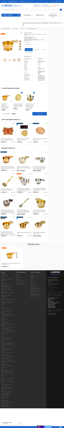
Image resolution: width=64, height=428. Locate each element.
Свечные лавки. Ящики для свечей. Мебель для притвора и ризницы (7, 371)
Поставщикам (32, 285)
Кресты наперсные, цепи (5, 328)
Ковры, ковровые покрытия (6, 313)
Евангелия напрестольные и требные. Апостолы (7, 293)
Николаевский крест (51, 306)
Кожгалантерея (3, 316)
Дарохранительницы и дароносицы (7, 289)
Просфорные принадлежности (6, 365)
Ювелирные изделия (4, 404)
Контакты (23, 1)
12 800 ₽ (5, 266)
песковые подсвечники (52, 303)
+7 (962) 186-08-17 (44, 4)
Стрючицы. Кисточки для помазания (7, 381)
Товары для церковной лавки (21, 283)
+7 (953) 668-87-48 (36, 6)
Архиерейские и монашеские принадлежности (6, 280)
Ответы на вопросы (33, 292)
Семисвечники (3, 375)
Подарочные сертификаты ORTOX (7, 352)
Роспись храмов (4, 367)
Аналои (2, 277)
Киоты (2, 309)
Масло (2, 340)
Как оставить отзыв (19, 277)
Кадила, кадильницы (4, 307)
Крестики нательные (4, 322)
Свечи (2, 368)
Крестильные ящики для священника (7, 331)
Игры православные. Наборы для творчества (7, 303)
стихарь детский (51, 301)
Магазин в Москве (33, 286)
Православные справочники (35, 291)
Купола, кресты (3, 334)
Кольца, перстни (4, 319)
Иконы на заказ (18, 282)
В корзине (56, 427)
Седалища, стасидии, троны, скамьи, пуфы (7, 374)
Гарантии (32, 283)
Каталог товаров (11, 15)
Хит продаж (18, 279)
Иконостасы (3, 304)
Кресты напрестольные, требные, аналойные (7, 325)
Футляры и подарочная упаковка (6, 391)
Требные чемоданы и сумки (6, 384)
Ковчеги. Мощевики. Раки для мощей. (7, 315)
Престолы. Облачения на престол (7, 360)
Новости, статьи (33, 282)
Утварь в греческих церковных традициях (6, 390)
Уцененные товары (4, 276)
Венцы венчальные (4, 283)
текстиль (49, 300)
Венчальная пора (41, 61)
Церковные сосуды (41, 76)
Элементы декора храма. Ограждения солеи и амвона (7, 403)
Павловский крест (51, 304)
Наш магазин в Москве (20, 280)
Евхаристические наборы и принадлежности (5, 296)
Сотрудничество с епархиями (35, 288)
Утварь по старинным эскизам (6, 387)
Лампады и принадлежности (6, 337)
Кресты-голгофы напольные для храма (8, 326)
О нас (31, 297)
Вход (54, 1)
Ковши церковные (41, 78)
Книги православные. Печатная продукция (6, 311)
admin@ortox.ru (54, 277)
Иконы (2, 306)
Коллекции (18, 276)
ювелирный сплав (41, 71)
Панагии (2, 346)
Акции (31, 280)
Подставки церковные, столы (6, 355)
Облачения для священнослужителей (7, 343)
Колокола (2, 318)
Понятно (19, 422)
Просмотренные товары (33, 244)
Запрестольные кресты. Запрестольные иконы (8, 300)
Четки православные (4, 400)
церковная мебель (51, 298)
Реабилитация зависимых (34, 289)
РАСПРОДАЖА (3, 274)
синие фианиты (41, 75)
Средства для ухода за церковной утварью (7, 379)
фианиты (39, 72)
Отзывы (31, 279)
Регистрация (58, 1)
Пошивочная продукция (5, 358)
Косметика (3, 321)
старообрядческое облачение (53, 302)
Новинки (17, 274)
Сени (2, 377)
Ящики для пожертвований (5, 406)
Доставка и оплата (13, 1)
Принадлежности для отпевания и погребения (7, 362)
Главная (3, 1)
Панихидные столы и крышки (6, 349)
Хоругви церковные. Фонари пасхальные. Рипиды (6, 394)
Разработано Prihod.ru (52, 313)
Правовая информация (34, 295)
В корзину (40, 113)
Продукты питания (4, 364)
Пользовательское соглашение (35, 294)
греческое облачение (52, 307)
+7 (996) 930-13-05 (36, 4)
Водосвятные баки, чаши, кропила (7, 286)
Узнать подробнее (5, 423)
